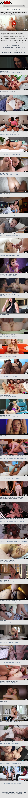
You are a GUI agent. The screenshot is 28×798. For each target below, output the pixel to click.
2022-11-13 (2, 215)
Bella (14, 561)
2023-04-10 (2, 541)
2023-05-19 (2, 478)
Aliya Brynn (14, 275)
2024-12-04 (2, 295)
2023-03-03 (2, 763)
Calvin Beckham (17, 541)
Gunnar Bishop (16, 521)
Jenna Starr (17, 47)
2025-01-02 (2, 92)
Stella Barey (17, 174)
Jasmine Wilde (14, 763)
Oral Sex (22, 50)
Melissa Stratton (14, 702)
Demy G (15, 581)
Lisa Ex (14, 113)
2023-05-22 (2, 376)
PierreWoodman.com (10, 662)
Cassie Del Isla (21, 763)
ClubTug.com (8, 356)
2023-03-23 (2, 437)
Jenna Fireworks (16, 255)
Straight (16, 50)
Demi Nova (18, 235)
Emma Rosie (17, 743)
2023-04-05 (2, 356)
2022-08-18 (2, 174)
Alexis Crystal (14, 437)
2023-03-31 (2, 458)
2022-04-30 (2, 682)
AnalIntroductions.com (10, 723)
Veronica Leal (20, 437)
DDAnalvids (14, 336)
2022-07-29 (2, 194)
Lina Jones (15, 376)
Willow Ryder (16, 134)
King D (15, 602)
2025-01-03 (7, 45)
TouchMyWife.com (9, 194)
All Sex (11, 50)
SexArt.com (8, 72)
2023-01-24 (2, 561)
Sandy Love (21, 215)
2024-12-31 (2, 315)
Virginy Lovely (17, 662)
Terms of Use (18, 792)
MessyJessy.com (9, 255)
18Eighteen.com (9, 416)
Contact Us (11, 792)
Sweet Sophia (16, 194)
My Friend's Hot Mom (7, 52)
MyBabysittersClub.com (10, 154)
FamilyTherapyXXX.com (10, 315)
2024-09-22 (2, 336)
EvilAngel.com (8, 92)
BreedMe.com (8, 763)
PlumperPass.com (9, 113)
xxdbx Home (5, 792)
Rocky (18, 416)
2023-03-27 (2, 521)
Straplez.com (8, 437)
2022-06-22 (2, 235)
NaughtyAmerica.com (8, 47)
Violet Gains (22, 521)
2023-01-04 (2, 275)
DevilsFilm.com (8, 682)
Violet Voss (18, 315)
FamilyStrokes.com (9, 134)
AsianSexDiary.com (9, 602)
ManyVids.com (8, 336)
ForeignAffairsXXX (9, 561)
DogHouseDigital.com (10, 295)
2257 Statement (18, 793)
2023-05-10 (2, 396)
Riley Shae (14, 396)
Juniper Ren (17, 154)
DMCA (11, 793)
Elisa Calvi (16, 642)
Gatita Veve (19, 783)
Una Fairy (17, 723)
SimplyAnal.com (9, 376)
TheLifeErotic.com (9, 581)
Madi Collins (14, 682)
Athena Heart (18, 622)
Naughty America (18, 52)
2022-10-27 (2, 642)
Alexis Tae (14, 92)
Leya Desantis (13, 72)
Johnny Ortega (23, 458)
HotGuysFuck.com (9, 458)
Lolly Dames (15, 215)
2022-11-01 (2, 255)
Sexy (25, 52)
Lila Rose (14, 416)
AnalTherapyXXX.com (10, 174)
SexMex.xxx (8, 783)
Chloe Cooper (14, 356)
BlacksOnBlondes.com (10, 743)
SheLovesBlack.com (9, 642)
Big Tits (5, 50)
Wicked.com (8, 702)
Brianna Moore (16, 458)
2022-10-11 (2, 622)
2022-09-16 (2, 662)
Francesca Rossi (24, 541)
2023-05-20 (2, 416)
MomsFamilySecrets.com (10, 235)
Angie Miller (13, 783)
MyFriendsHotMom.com (17, 45)
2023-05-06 (2, 602)
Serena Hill (17, 295)
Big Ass (23, 47)
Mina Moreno (19, 72)
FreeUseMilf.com (9, 215)
